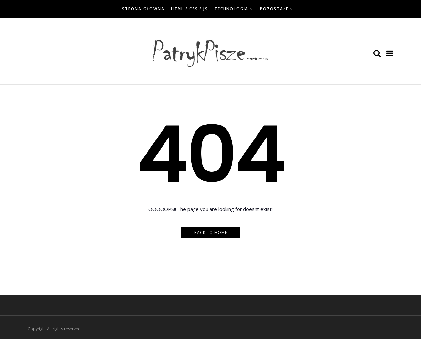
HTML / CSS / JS (189, 9)
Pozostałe (274, 9)
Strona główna (143, 9)
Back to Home (210, 232)
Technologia (231, 9)
